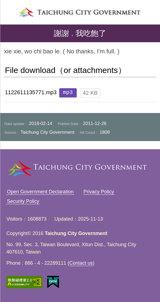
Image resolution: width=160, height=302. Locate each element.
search (150, 10)
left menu (9, 10)
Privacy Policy (99, 191)
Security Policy (23, 201)
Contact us (81, 263)
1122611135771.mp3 (31, 92)
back (8, 33)
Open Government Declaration (40, 191)
